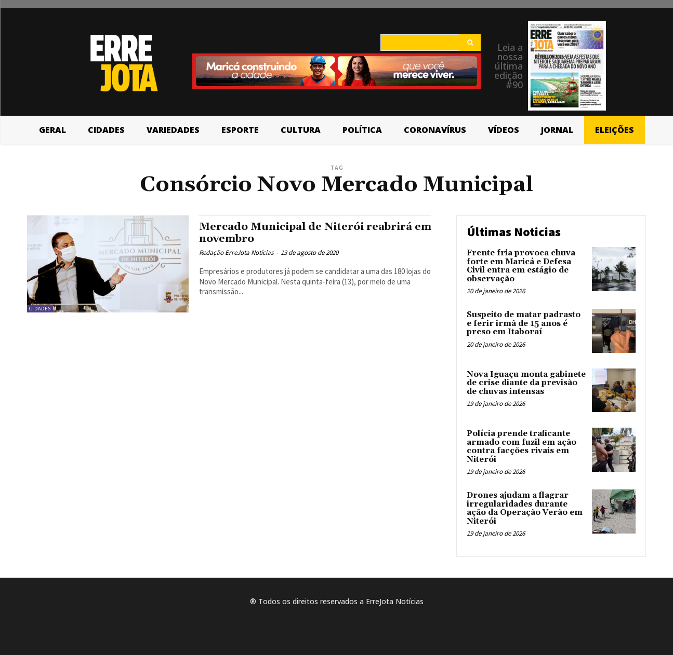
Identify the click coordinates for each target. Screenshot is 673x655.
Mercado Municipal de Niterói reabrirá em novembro (310, 232)
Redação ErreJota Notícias (236, 252)
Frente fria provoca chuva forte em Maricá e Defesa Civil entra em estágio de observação (521, 266)
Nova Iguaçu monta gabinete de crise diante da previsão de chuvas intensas (526, 383)
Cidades (40, 308)
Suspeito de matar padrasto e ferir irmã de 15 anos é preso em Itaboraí (523, 323)
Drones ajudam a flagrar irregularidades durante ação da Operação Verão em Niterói (525, 508)
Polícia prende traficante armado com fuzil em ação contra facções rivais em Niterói (521, 447)
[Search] (470, 42)
